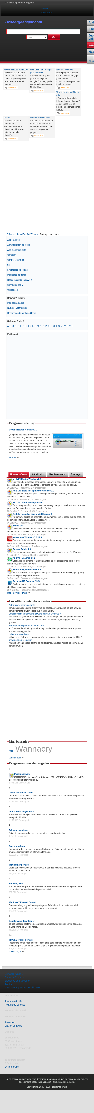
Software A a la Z (14, 973)
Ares (11, 751)
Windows (35, 234)
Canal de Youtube (14, 977)
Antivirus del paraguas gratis (22, 605)
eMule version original (19, 634)
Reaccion (10, 1022)
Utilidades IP (13, 290)
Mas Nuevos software (17, 593)
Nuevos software (18, 474)
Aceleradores (13, 240)
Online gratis (12, 1066)
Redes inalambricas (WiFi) (19, 280)
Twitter (8, 984)
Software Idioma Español (18, 234)
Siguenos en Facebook (17, 980)
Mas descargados (15, 303)
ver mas (12, 457)
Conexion (11, 255)
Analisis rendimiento (16, 250)
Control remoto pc (15, 260)
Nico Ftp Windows (64, 70)
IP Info (7, 118)
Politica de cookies (15, 1004)
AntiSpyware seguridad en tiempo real (26, 625)
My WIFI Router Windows (16, 70)
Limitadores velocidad (17, 270)
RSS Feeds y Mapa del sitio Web (23, 987)
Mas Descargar (14, 951)
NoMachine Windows (40, 118)
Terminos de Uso (14, 1001)
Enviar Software (13, 1025)
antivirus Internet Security (20, 640)
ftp (8, 265)
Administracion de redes (18, 245)
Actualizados (38, 474)
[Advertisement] (45, 187)
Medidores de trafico (16, 275)
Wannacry (33, 748)
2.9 (23, 430)
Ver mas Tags (15, 758)
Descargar (76, 474)
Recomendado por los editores (21, 313)
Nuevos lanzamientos (17, 308)
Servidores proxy (15, 285)
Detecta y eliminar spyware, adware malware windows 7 (35, 614)
